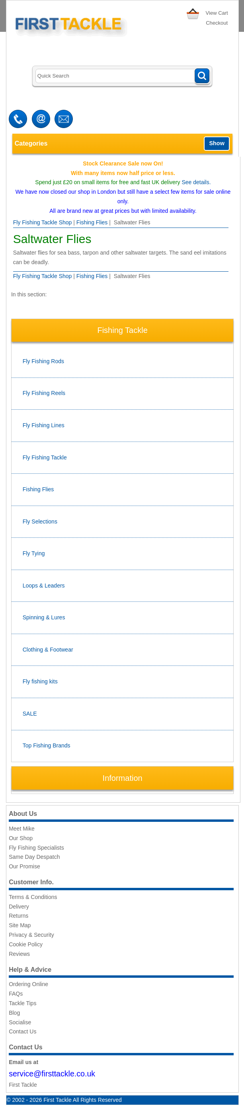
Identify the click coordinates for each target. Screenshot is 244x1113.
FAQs (16, 993)
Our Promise (24, 866)
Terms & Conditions (33, 897)
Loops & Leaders (44, 585)
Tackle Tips (22, 1003)
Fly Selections (40, 521)
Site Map (20, 925)
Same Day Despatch (34, 857)
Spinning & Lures (44, 617)
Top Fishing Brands (46, 745)
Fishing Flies (92, 222)
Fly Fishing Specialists (36, 847)
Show (216, 143)
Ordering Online (28, 984)
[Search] (122, 76)
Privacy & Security (31, 935)
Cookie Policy (26, 944)
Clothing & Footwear (48, 649)
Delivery (19, 906)
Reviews (19, 954)
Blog (14, 1013)
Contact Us (22, 1031)
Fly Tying (34, 553)
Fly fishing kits (40, 681)
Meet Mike (22, 828)
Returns (18, 916)
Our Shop (21, 838)
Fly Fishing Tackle (45, 457)
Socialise (20, 1022)
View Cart (217, 13)
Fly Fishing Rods (43, 361)
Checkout (217, 23)
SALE (30, 713)
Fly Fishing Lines (43, 425)
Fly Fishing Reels (44, 393)
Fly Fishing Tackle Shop (42, 222)
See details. (196, 182)
